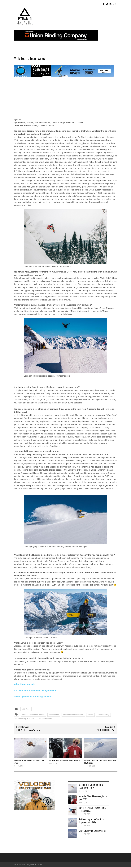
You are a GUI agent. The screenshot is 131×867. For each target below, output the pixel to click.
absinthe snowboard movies (33, 715)
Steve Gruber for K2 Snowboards (92, 830)
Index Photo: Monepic (24, 684)
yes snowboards (45, 719)
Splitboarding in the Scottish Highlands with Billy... (91, 821)
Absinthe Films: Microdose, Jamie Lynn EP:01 (64, 760)
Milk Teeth (26, 709)
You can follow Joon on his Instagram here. (35, 690)
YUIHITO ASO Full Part (106, 730)
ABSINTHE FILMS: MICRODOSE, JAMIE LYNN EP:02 (29, 761)
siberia (90, 715)
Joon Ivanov (54, 715)
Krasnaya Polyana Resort (73, 715)
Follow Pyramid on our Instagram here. (33, 696)
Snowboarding (103, 715)
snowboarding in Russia (24, 719)
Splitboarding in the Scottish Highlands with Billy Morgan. (100, 761)
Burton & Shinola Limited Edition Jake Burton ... (93, 809)
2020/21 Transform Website (28, 730)
